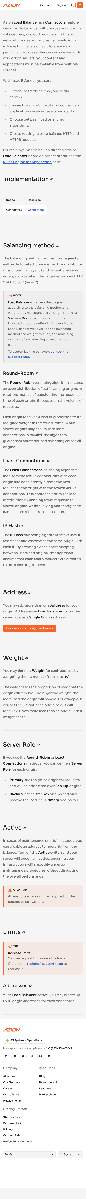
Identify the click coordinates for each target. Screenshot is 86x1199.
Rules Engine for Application (27, 162)
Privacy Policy (12, 1100)
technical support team (45, 964)
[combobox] (25, 1155)
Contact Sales (12, 1135)
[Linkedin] (15, 1056)
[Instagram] (40, 1056)
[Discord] (49, 1056)
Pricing (8, 1129)
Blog (42, 1076)
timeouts (28, 323)
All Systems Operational (24, 1040)
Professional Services (17, 1141)
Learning (45, 1088)
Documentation (13, 1123)
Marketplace (47, 1094)
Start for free (11, 1117)
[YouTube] (23, 1056)
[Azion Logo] (11, 5)
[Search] (73, 5)
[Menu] (80, 5)
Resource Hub (48, 1082)
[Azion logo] (43, 1030)
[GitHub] (6, 1056)
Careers (8, 1088)
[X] (32, 1056)
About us (9, 1076)
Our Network (11, 1082)
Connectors (36, 210)
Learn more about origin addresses (29, 628)
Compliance (11, 1094)
